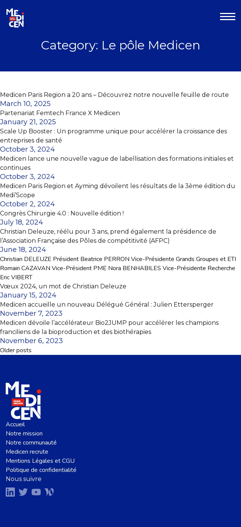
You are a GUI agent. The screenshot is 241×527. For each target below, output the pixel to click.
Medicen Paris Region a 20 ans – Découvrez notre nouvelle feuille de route (114, 94)
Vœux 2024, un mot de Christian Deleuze (63, 286)
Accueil (15, 424)
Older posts (16, 350)
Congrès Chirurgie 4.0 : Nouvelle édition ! (62, 213)
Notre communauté (31, 442)
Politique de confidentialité (41, 470)
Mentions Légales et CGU (40, 461)
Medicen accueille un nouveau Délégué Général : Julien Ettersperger (107, 304)
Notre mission (24, 433)
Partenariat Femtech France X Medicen (60, 113)
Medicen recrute (27, 452)
